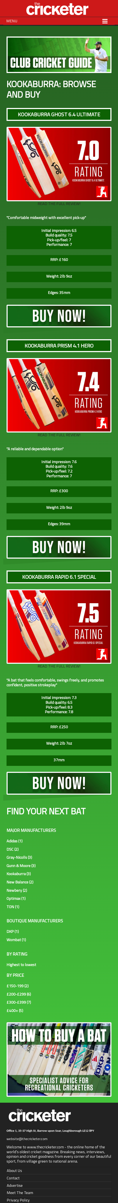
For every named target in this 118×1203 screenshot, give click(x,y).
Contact (13, 1178)
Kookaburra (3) (19, 874)
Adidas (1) (14, 841)
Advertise (15, 1185)
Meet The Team (20, 1193)
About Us (14, 1170)
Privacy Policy (18, 1200)
